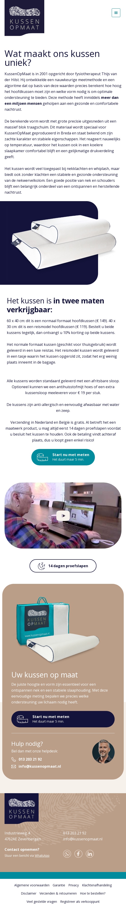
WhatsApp (42, 855)
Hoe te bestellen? (92, 893)
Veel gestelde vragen (42, 901)
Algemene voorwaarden (31, 885)
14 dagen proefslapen (63, 566)
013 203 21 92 (30, 759)
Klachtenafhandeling (97, 885)
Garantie (59, 885)
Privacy (73, 885)
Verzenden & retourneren (58, 893)
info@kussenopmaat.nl (40, 766)
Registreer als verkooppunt (80, 901)
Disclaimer (28, 893)
